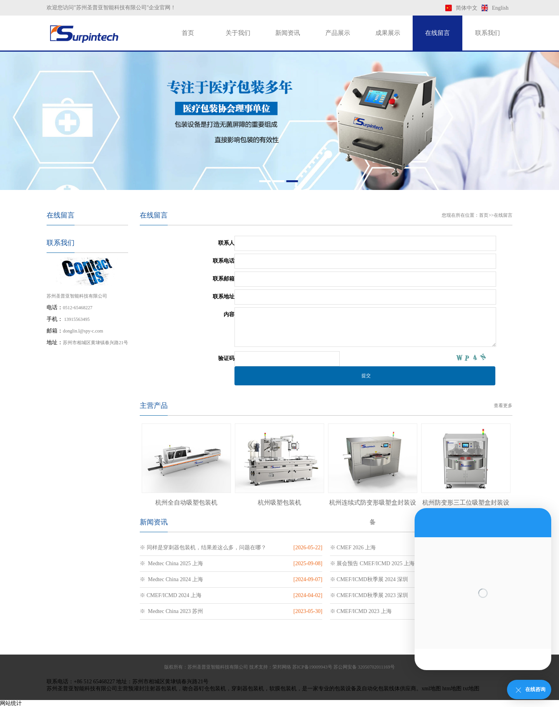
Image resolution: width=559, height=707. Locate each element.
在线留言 (437, 33)
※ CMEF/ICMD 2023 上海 (361, 611)
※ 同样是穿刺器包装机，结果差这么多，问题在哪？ (203, 547)
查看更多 (503, 405)
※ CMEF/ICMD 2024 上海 (170, 595)
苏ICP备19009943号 (312, 667)
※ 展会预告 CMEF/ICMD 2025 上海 (372, 563)
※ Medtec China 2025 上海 (171, 563)
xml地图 (431, 688)
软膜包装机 (283, 688)
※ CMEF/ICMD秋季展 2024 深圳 (369, 579)
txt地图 (471, 688)
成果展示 (387, 33)
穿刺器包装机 (247, 688)
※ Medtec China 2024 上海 (171, 579)
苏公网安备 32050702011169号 (364, 667)
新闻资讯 (287, 33)
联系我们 (487, 33)
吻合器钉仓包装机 (204, 688)
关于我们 (238, 33)
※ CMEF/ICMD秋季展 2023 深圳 (369, 595)
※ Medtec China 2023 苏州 (171, 611)
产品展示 (337, 33)
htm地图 (452, 688)
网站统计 (11, 703)
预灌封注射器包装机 (152, 688)
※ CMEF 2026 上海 (353, 547)
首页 (188, 33)
